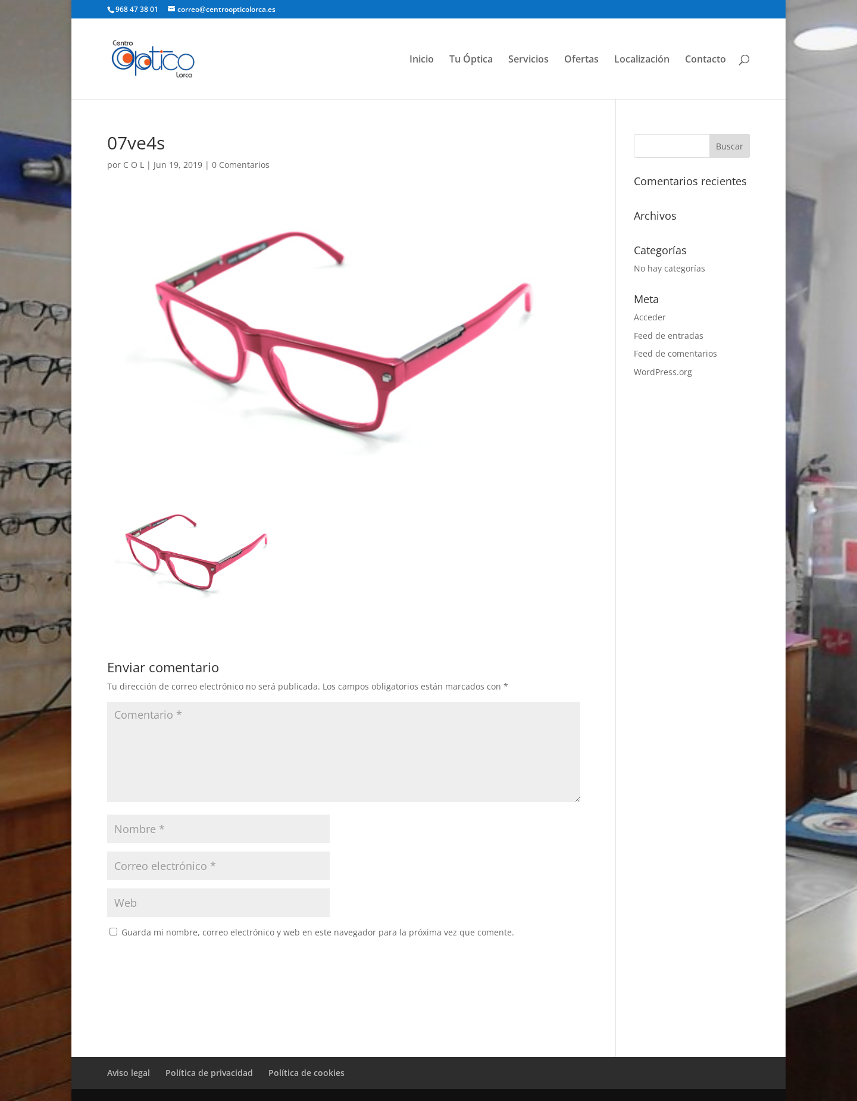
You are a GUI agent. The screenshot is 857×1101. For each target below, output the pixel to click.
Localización (642, 60)
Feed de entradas (668, 335)
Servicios (528, 60)
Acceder (650, 317)
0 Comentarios (241, 164)
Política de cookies (306, 1072)
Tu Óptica (471, 60)
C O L (133, 164)
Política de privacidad (209, 1072)
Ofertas (581, 60)
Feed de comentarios (675, 353)
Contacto (705, 60)
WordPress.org (663, 372)
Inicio (421, 60)
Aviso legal (128, 1072)
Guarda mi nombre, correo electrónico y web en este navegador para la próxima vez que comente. (317, 932)
